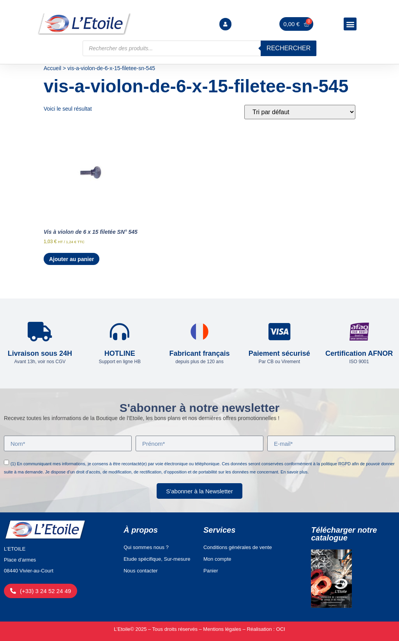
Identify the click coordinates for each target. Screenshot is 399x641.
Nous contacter (140, 571)
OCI (280, 629)
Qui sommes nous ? (146, 547)
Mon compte (217, 559)
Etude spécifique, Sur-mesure (157, 559)
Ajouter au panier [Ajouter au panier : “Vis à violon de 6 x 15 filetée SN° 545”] (71, 259)
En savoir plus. (295, 472)
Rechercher (289, 48)
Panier (210, 571)
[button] (350, 24)
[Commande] (299, 112)
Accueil (52, 68)
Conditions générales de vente (237, 547)
